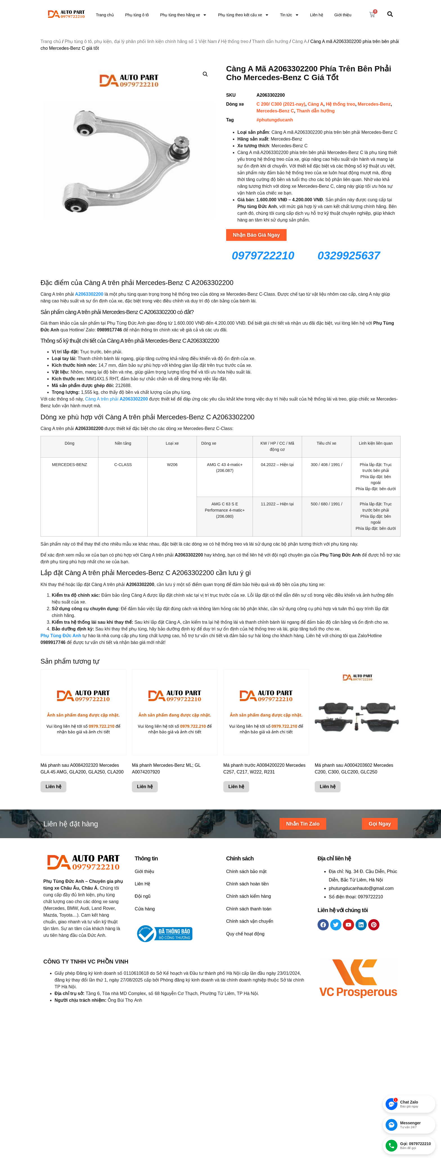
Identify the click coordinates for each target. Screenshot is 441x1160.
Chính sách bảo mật (246, 871)
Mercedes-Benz (374, 104)
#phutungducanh (274, 119)
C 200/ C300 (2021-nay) (280, 104)
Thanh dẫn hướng (270, 41)
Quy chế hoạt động (245, 933)
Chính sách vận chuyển (249, 921)
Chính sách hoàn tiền (247, 883)
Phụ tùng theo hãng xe (183, 15)
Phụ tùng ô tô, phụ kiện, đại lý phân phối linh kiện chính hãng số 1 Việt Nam (141, 41)
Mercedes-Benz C (275, 110)
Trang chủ (105, 15)
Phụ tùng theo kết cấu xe (243, 15)
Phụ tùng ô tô (137, 15)
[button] (205, 74)
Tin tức (289, 15)
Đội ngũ (142, 896)
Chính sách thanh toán (248, 908)
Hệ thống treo (234, 41)
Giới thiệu (343, 15)
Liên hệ (316, 15)
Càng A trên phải (116, 399)
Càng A (299, 41)
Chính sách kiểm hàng (248, 896)
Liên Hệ (142, 883)
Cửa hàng (145, 908)
